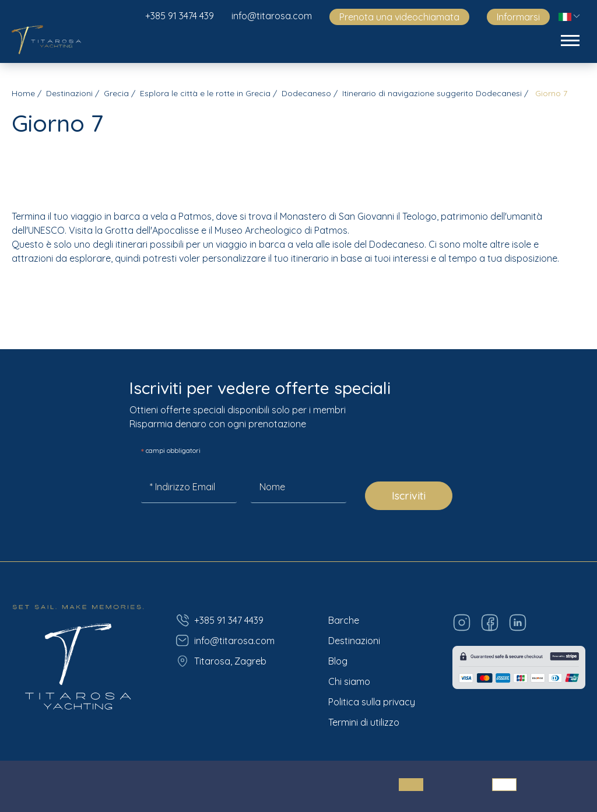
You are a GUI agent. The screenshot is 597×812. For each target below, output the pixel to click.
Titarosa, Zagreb (220, 661)
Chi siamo (349, 681)
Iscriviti (409, 495)
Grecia (116, 93)
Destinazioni (69, 93)
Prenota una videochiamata (399, 17)
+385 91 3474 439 (179, 16)
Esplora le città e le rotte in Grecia (205, 93)
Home (23, 93)
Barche (343, 620)
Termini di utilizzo (363, 722)
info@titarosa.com (271, 16)
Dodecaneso (306, 93)
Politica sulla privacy (371, 702)
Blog (337, 661)
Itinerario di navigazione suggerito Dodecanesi (432, 93)
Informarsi (518, 17)
